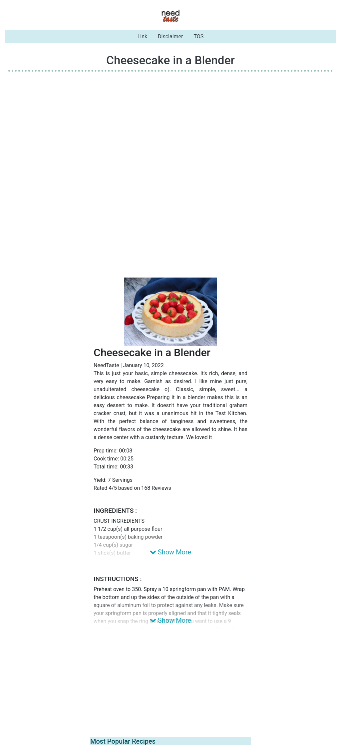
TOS (199, 36)
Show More (170, 552)
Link (142, 36)
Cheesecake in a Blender (170, 60)
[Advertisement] (170, 123)
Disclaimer (170, 36)
